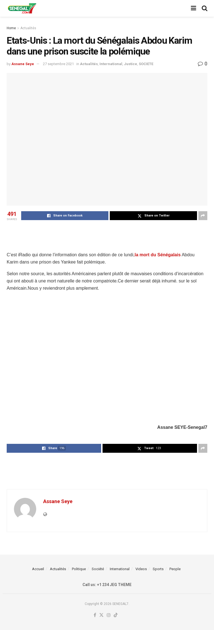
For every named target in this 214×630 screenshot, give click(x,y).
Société (98, 569)
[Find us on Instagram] (109, 615)
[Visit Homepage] (22, 8)
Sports (158, 569)
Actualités (28, 28)
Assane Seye (22, 64)
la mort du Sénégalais (158, 254)
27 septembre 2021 (58, 64)
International (110, 64)
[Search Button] (204, 8)
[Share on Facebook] (64, 215)
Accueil (38, 569)
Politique (79, 569)
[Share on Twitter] (153, 215)
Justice (130, 64)
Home (11, 28)
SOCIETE (146, 64)
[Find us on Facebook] (95, 615)
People (175, 569)
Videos (141, 569)
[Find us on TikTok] (116, 615)
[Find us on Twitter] (101, 615)
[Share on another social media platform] (202, 215)
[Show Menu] (193, 8)
